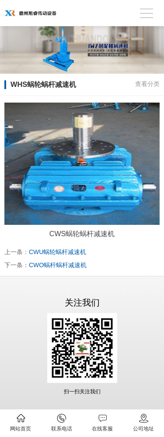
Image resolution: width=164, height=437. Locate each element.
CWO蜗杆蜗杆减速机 (58, 265)
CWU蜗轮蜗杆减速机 (57, 251)
